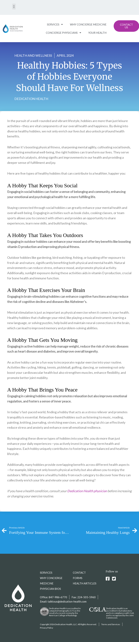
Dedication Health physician (87, 491)
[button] (14, 7)
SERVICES (55, 24)
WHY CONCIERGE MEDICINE (88, 24)
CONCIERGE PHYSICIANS (63, 33)
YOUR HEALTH (97, 32)
